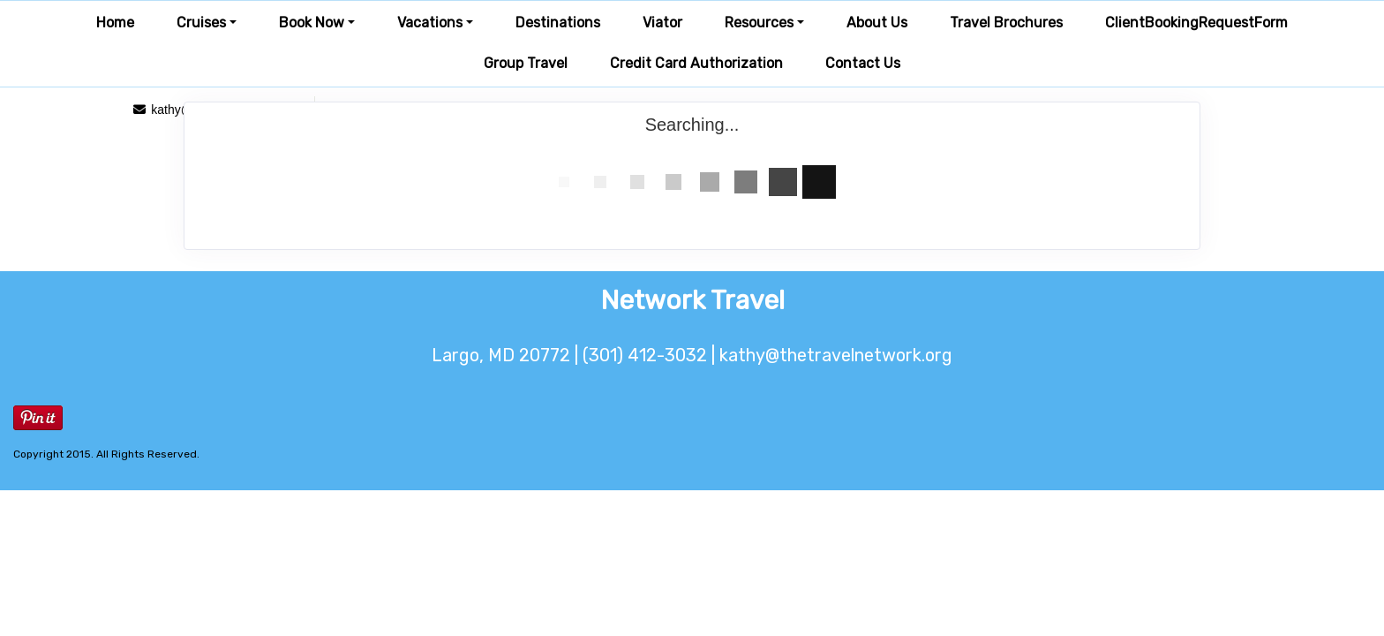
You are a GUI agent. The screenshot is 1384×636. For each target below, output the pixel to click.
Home (115, 22)
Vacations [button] (430, 22)
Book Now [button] (311, 22)
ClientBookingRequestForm (1196, 22)
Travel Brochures (1006, 22)
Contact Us (862, 63)
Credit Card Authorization (696, 63)
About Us (876, 22)
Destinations (557, 22)
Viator (662, 22)
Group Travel (526, 63)
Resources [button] (759, 22)
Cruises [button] (201, 22)
